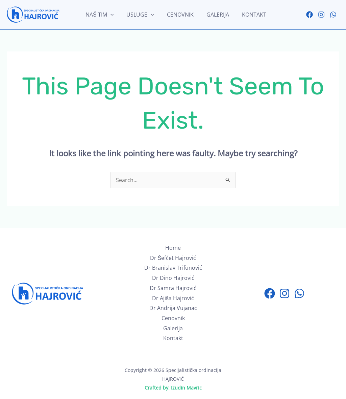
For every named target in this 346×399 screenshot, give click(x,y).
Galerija (212, 14)
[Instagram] (321, 14)
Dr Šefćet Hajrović (173, 258)
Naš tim (101, 14)
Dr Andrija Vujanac (173, 308)
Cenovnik (177, 14)
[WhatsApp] (333, 14)
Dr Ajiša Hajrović (173, 298)
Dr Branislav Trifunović (173, 267)
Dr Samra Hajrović (173, 288)
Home (173, 247)
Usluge (139, 14)
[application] (111, 14)
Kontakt (247, 14)
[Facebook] (309, 14)
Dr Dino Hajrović (173, 278)
